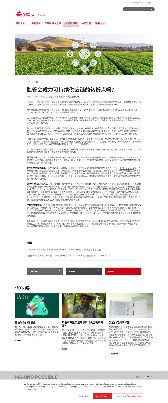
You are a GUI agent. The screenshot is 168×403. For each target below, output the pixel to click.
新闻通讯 (84, 271)
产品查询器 (45, 271)
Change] (147, 2)
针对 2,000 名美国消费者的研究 (126, 141)
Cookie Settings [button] (85, 396)
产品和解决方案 (52, 23)
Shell (39, 223)
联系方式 (100, 23)
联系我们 (123, 271)
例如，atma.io (127, 167)
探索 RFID (21, 23)
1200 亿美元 (55, 199)
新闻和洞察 (71, 23)
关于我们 (86, 23)
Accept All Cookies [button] (102, 396)
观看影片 (65, 349)
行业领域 (35, 23)
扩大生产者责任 (84, 128)
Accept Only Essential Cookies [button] (129, 396)
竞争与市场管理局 (49, 141)
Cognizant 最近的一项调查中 (53, 189)
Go (151, 9)
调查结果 (97, 250)
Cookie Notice (32, 389)
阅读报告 (18, 340)
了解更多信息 (114, 353)
